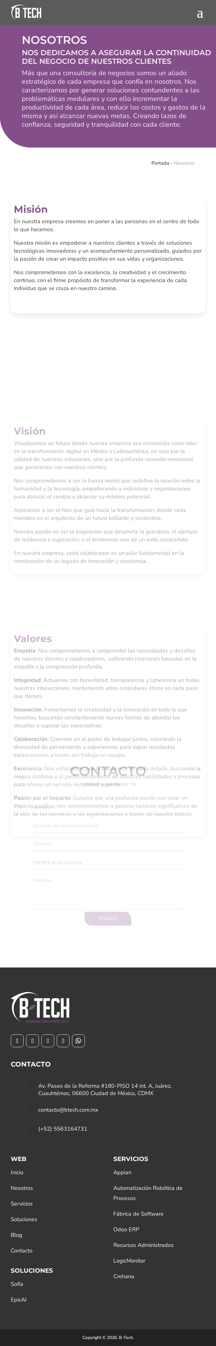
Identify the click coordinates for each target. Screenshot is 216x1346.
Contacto (21, 1250)
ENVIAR (108, 914)
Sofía (17, 1284)
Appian (122, 1172)
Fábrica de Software (138, 1213)
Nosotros (22, 1188)
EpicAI (19, 1299)
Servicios (22, 1203)
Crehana (123, 1276)
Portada (160, 163)
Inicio (17, 1172)
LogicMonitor (129, 1260)
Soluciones (24, 1219)
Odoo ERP (126, 1229)
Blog (16, 1235)
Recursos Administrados (143, 1245)
